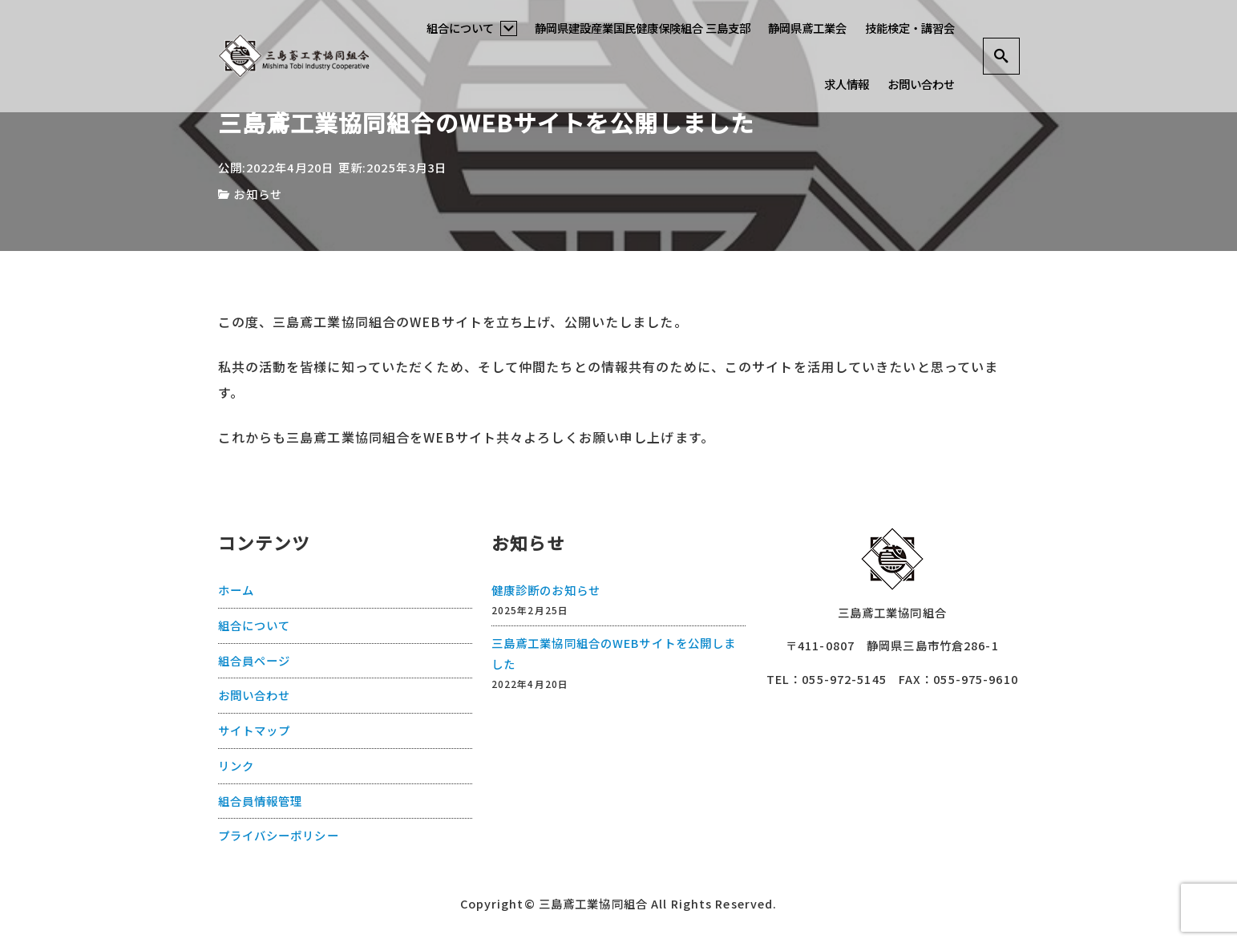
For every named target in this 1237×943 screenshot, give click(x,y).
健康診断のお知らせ (545, 589)
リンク (236, 765)
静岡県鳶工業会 (807, 27)
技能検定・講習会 (910, 27)
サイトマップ (254, 730)
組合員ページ (254, 660)
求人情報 (846, 83)
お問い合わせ (921, 83)
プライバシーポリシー (278, 835)
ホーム (236, 589)
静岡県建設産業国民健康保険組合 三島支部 (642, 27)
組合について (471, 27)
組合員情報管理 (260, 800)
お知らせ (257, 193)
